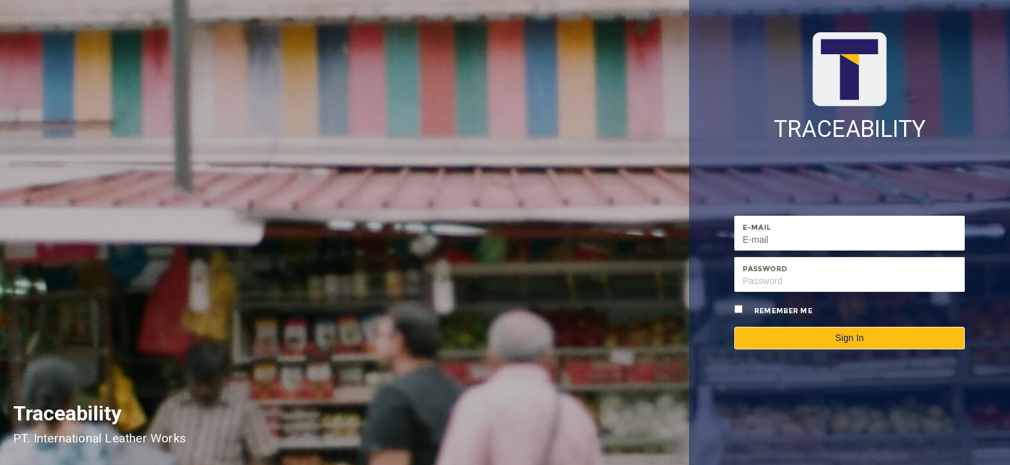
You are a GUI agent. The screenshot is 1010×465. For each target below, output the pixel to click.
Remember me (783, 310)
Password (765, 268)
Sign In (849, 338)
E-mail (757, 227)
